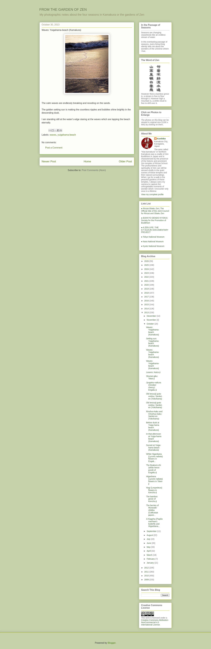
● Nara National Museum (152, 241)
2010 (146, 575)
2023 (146, 273)
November (151, 320)
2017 (146, 297)
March (150, 555)
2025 (146, 265)
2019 (146, 289)
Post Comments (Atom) (94, 170)
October (150, 324)
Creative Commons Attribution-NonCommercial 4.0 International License (155, 622)
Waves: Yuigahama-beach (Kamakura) (152, 331)
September (152, 531)
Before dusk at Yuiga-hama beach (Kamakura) (152, 426)
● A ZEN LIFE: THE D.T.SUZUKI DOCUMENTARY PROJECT (154, 230)
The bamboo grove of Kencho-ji (151, 499)
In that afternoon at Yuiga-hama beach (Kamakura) (153, 437)
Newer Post (49, 161)
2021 (146, 281)
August (150, 535)
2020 (146, 285)
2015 (146, 304)
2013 (146, 312)
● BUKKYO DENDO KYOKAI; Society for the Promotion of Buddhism (154, 220)
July (149, 539)
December (151, 316)
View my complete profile (152, 194)
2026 (146, 261)
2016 (146, 300)
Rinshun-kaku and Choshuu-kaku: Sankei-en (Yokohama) (154, 415)
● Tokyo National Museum (153, 237)
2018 (146, 293)
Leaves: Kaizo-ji (153, 372)
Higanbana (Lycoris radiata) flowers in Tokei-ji (154, 480)
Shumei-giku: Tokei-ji (152, 377)
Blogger (112, 643)
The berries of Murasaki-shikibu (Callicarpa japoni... (152, 510)
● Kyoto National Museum (152, 246)
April (149, 551)
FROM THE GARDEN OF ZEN (63, 9)
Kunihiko (161, 138)
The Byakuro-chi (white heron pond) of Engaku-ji (153, 469)
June (149, 543)
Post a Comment (53, 147)
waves (53, 135)
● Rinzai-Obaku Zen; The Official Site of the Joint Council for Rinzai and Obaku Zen (155, 211)
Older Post (125, 161)
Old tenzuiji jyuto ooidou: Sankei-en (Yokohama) (154, 396)
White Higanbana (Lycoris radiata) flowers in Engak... (154, 457)
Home (87, 161)
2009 (146, 579)
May (149, 547)
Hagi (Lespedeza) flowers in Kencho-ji (154, 490)
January (150, 563)
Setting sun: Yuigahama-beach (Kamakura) (152, 342)
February (151, 559)
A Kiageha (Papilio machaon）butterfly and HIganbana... (154, 522)
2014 (146, 308)
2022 (146, 277)
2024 (146, 269)
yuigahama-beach (67, 135)
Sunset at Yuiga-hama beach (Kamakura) (153, 447)
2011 (146, 572)
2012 (146, 568)
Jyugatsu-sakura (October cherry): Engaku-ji (153, 386)
